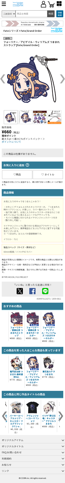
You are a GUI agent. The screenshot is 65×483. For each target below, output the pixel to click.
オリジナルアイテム (12, 440)
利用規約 (6, 458)
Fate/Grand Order (31, 30)
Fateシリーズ (10, 30)
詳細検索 (60, 14)
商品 (17, 174)
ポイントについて (11, 141)
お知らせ (6, 464)
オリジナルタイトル (13, 446)
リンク (5, 470)
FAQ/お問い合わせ (12, 452)
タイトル (47, 174)
